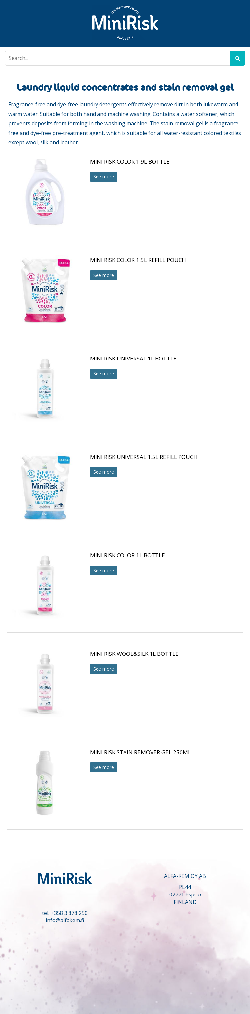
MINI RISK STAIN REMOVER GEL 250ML (140, 752)
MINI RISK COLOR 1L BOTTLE (127, 555)
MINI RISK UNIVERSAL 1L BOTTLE (133, 358)
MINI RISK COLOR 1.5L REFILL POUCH (138, 260)
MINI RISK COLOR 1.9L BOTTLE (130, 161)
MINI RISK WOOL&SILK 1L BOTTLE (134, 653)
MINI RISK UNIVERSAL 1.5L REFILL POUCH (144, 457)
